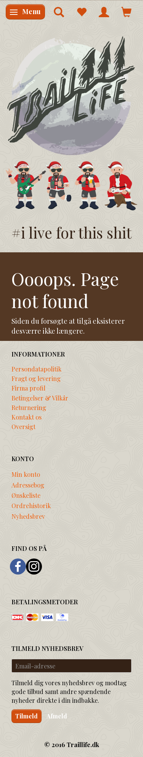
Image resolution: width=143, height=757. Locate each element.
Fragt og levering (36, 378)
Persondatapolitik (36, 369)
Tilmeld (26, 716)
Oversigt (23, 426)
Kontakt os (26, 417)
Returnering (28, 407)
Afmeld (57, 716)
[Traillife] (71, 95)
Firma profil (28, 388)
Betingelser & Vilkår (39, 398)
